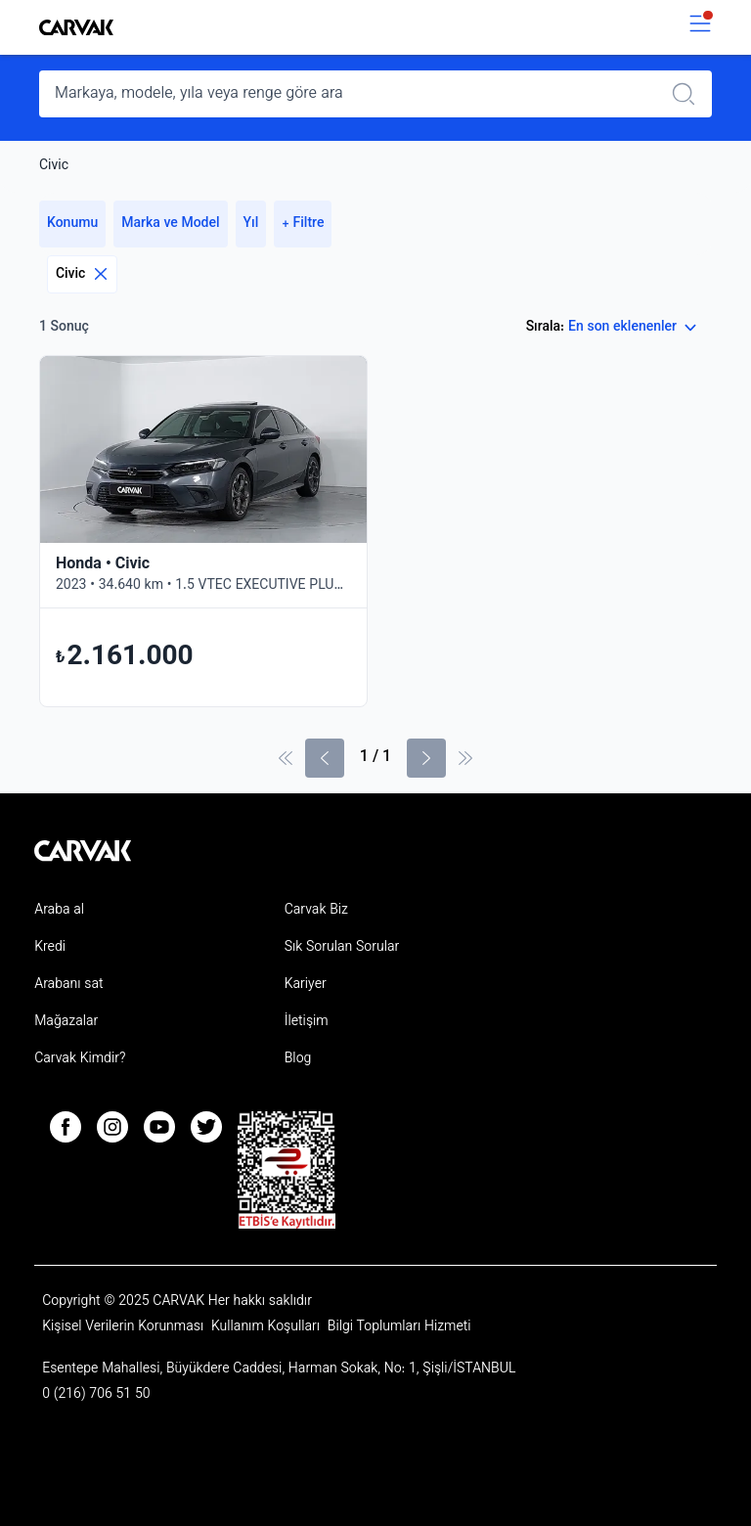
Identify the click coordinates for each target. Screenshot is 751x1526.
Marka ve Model (170, 224)
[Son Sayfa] (465, 758)
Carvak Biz (316, 910)
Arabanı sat (68, 985)
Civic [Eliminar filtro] (82, 274)
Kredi (50, 948)
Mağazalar (66, 1022)
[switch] (700, 28)
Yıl (251, 224)
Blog (298, 1059)
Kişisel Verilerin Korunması (124, 1327)
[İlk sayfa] (285, 758)
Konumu (72, 224)
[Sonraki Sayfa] (426, 758)
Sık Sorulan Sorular (342, 948)
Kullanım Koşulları (267, 1327)
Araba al (59, 910)
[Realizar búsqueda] (689, 93)
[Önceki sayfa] (324, 758)
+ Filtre (303, 224)
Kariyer (306, 985)
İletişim (307, 1022)
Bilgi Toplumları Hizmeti (399, 1327)
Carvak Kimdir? (79, 1059)
